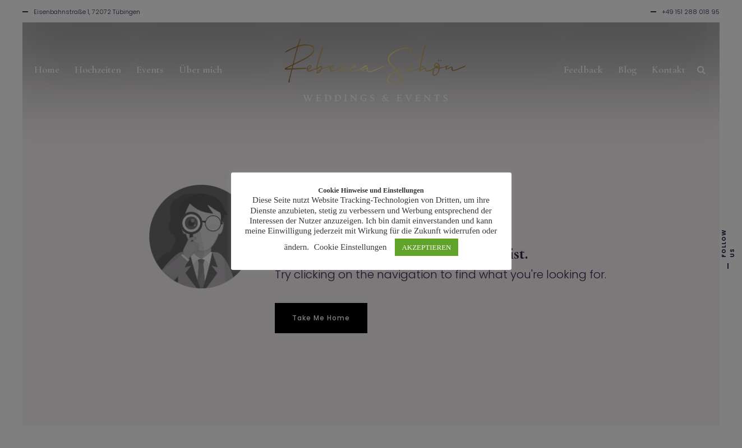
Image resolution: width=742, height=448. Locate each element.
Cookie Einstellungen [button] (350, 246)
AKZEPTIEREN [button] (426, 247)
